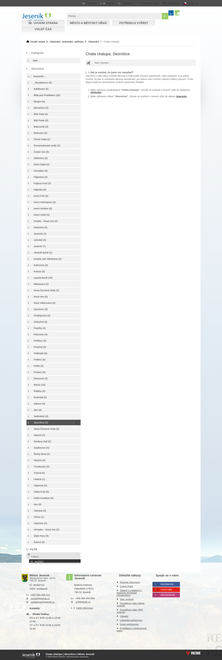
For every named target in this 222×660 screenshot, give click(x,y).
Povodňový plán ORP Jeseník (130, 610)
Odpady (124, 615)
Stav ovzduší (127, 598)
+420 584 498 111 (40, 594)
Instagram (168, 594)
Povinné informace (130, 581)
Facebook (167, 583)
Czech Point (126, 585)
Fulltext (33, 555)
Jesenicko (181, 96)
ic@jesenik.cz (83, 601)
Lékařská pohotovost (131, 619)
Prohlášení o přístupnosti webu (132, 628)
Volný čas (43, 29)
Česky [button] (191, 3)
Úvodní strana (36, 17)
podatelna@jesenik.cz (42, 601)
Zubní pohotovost (129, 623)
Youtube (166, 588)
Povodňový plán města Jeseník (130, 603)
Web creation (193, 652)
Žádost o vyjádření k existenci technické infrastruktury (129, 592)
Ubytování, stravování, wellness (67, 41)
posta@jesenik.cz (40, 597)
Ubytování (93, 41)
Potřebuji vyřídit (133, 23)
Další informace (84, 607)
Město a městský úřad (88, 23)
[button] (148, 3)
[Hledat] (165, 16)
